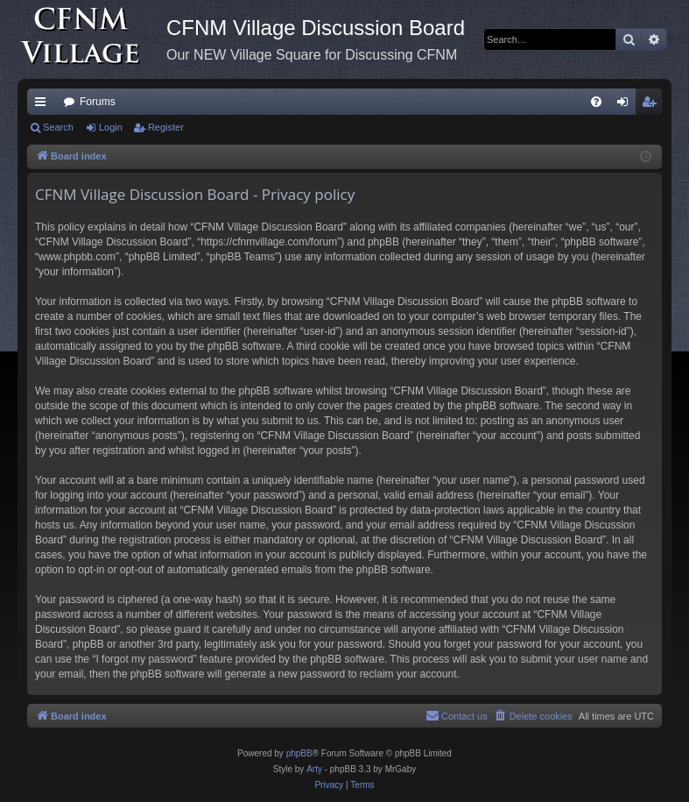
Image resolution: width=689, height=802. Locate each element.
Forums (98, 102)
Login (111, 127)
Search (58, 127)
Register (166, 127)
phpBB (299, 753)
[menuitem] (596, 102)
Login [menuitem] (626, 105)
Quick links (43, 105)
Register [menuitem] (652, 105)
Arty (314, 769)
